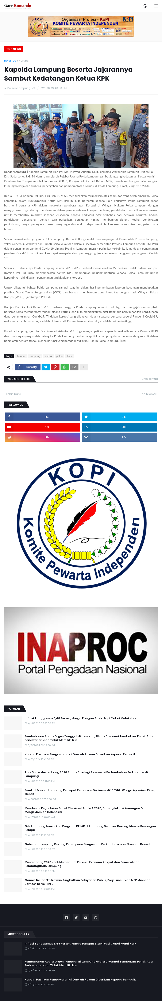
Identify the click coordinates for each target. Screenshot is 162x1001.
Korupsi (24, 61)
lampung (35, 356)
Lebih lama (148, 394)
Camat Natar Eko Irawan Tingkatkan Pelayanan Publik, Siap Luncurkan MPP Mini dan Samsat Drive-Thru (87, 882)
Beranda (10, 61)
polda (48, 356)
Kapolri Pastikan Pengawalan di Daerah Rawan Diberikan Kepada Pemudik (80, 754)
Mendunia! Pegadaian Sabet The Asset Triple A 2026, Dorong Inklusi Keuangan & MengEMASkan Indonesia (84, 810)
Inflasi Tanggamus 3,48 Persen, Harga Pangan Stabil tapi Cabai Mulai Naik (80, 718)
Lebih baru (13, 394)
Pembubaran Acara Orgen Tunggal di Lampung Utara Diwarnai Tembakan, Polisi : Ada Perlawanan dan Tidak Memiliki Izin (89, 738)
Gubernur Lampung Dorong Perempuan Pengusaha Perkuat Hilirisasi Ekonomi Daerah (88, 844)
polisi (59, 356)
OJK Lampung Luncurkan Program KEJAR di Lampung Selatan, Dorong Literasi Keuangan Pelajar (90, 828)
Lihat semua (150, 379)
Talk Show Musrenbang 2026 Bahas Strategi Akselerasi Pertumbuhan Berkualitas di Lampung (86, 774)
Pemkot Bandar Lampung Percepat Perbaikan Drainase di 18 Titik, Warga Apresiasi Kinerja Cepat (91, 792)
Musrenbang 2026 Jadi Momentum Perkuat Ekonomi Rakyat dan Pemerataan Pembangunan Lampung (82, 864)
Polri (69, 356)
